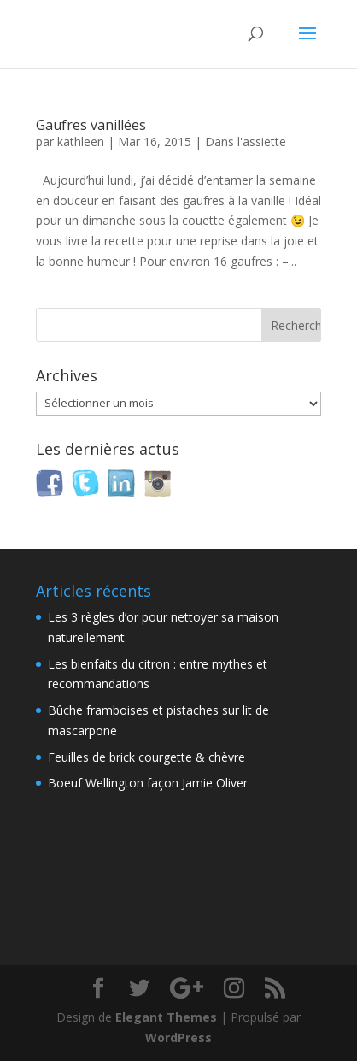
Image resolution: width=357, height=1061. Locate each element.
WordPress (178, 1037)
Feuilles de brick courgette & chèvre (146, 757)
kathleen (80, 141)
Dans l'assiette (245, 141)
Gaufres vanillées (91, 124)
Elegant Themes (166, 1017)
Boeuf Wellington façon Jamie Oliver (148, 783)
